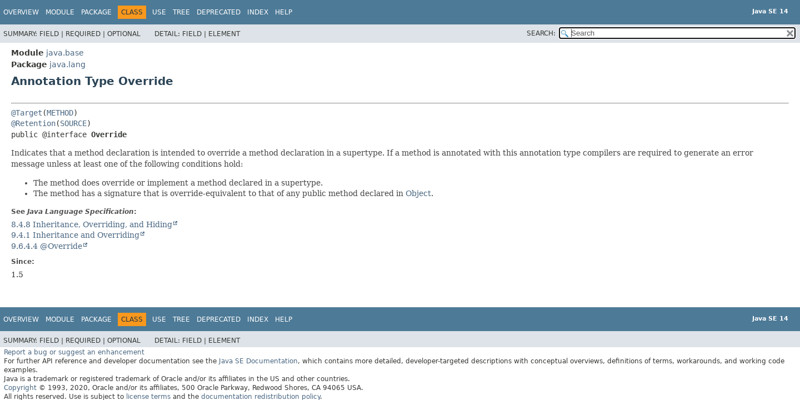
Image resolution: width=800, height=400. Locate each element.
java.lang (67, 64)
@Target (26, 112)
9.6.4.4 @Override (46, 246)
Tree (181, 12)
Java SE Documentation (258, 361)
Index (257, 12)
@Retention (33, 123)
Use (159, 12)
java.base (65, 52)
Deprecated (219, 12)
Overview (21, 12)
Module (60, 12)
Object (418, 193)
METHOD (60, 112)
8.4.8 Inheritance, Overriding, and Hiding (91, 224)
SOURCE (73, 123)
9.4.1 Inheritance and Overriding (75, 235)
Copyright (20, 388)
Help (283, 12)
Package (96, 12)
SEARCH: (541, 33)
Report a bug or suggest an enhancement (74, 352)
